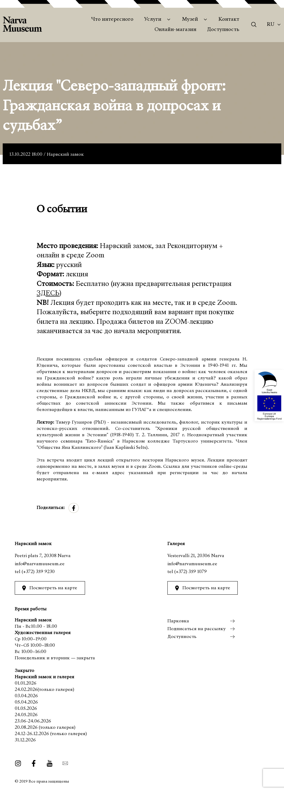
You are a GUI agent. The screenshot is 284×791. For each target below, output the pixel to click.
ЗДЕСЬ (48, 293)
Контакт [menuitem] (228, 19)
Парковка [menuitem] (178, 621)
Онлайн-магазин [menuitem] (175, 29)
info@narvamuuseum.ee (40, 564)
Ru (270, 24)
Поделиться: (51, 508)
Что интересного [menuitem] (112, 19)
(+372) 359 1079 (190, 572)
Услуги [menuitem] (152, 19)
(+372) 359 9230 (38, 572)
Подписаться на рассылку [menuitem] (196, 629)
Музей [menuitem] (190, 19)
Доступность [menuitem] (223, 29)
